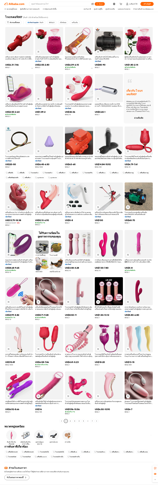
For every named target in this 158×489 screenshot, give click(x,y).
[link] (155, 468)
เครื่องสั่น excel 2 (41, 457)
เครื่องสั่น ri (26, 177)
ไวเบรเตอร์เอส (11, 457)
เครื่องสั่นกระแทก (12, 452)
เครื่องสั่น (9, 173)
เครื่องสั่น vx (101, 173)
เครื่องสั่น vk (72, 452)
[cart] (121, 4)
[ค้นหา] (100, 4)
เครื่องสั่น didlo (142, 452)
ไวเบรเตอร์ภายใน (57, 457)
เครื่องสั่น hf (61, 173)
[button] (92, 4)
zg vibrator (39, 177)
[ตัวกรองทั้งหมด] (13, 22)
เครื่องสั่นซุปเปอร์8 (12, 177)
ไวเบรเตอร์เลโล (43, 452)
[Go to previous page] (61, 421)
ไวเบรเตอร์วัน (87, 173)
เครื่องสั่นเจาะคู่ (128, 173)
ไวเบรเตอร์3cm (99, 452)
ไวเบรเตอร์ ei (33, 173)
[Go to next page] (97, 421)
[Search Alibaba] (60, 4)
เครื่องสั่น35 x (114, 452)
